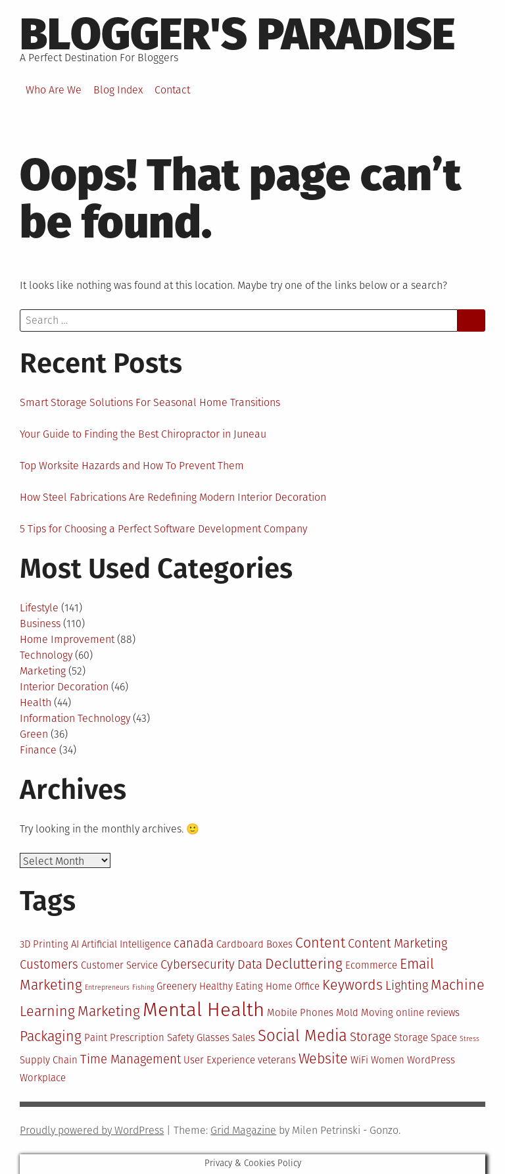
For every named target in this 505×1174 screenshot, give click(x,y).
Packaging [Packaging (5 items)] (51, 1036)
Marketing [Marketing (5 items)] (109, 1011)
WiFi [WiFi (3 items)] (359, 1060)
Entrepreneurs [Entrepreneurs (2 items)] (107, 987)
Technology (46, 655)
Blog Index (118, 90)
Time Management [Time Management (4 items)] (130, 1059)
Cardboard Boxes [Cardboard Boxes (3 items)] (254, 944)
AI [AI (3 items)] (75, 944)
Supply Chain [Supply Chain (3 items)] (49, 1060)
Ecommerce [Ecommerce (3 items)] (371, 965)
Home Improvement (67, 639)
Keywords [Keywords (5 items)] (352, 985)
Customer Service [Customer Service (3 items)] (119, 965)
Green (34, 734)
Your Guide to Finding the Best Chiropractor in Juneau (143, 434)
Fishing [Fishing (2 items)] (143, 987)
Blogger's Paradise (237, 34)
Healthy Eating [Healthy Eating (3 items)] (231, 986)
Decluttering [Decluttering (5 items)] (304, 964)
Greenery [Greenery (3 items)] (176, 986)
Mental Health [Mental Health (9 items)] (203, 1009)
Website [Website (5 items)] (323, 1058)
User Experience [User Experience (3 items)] (219, 1060)
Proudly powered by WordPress (92, 1130)
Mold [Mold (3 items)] (347, 1013)
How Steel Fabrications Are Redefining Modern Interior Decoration (173, 497)
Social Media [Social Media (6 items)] (302, 1036)
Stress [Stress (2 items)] (469, 1038)
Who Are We (54, 90)
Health (35, 702)
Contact (172, 90)
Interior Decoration (64, 686)
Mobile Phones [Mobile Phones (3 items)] (300, 1013)
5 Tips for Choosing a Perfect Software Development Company (163, 529)
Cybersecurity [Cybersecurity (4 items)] (197, 964)
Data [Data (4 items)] (249, 964)
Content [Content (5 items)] (320, 943)
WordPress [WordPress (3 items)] (431, 1060)
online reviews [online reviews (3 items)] (428, 1013)
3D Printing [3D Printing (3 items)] (44, 944)
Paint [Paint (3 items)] (95, 1038)
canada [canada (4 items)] (194, 943)
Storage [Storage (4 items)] (370, 1037)
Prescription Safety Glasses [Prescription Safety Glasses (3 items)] (169, 1038)
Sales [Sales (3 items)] (243, 1038)
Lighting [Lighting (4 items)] (406, 986)
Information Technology (75, 718)
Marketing (43, 671)
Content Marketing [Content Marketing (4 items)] (397, 943)
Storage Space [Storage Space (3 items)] (425, 1038)
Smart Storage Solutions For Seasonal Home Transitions (150, 402)
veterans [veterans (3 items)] (277, 1060)
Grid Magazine (243, 1130)
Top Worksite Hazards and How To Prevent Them (132, 465)
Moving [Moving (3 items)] (377, 1013)
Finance (38, 750)
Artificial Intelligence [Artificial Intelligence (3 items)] (126, 944)
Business (40, 623)
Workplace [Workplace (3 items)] (43, 1078)
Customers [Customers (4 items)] (49, 964)
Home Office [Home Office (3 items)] (293, 986)
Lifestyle (39, 607)
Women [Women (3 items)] (387, 1060)
